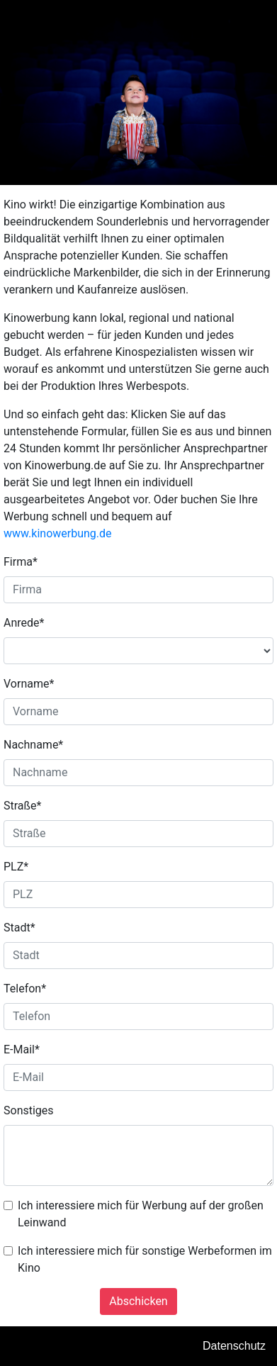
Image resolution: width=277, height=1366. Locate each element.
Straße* (22, 805)
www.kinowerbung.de (58, 533)
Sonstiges (29, 1110)
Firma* (21, 562)
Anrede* (24, 622)
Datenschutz (234, 1346)
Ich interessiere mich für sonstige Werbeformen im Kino (145, 1259)
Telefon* (25, 988)
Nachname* (33, 744)
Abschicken (138, 1301)
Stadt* (19, 927)
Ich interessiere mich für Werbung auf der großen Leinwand (141, 1214)
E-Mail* (22, 1049)
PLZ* (16, 866)
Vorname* (29, 683)
